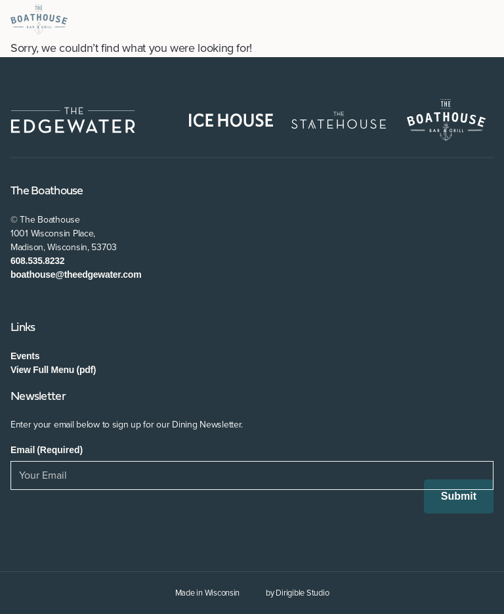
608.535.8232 (37, 260)
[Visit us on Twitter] (36, 302)
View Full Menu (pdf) (53, 369)
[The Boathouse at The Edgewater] (39, 20)
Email (46, 450)
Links (22, 328)
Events (24, 356)
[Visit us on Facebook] (17, 302)
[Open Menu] (488, 19)
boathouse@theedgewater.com (75, 274)
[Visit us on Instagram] (55, 302)
